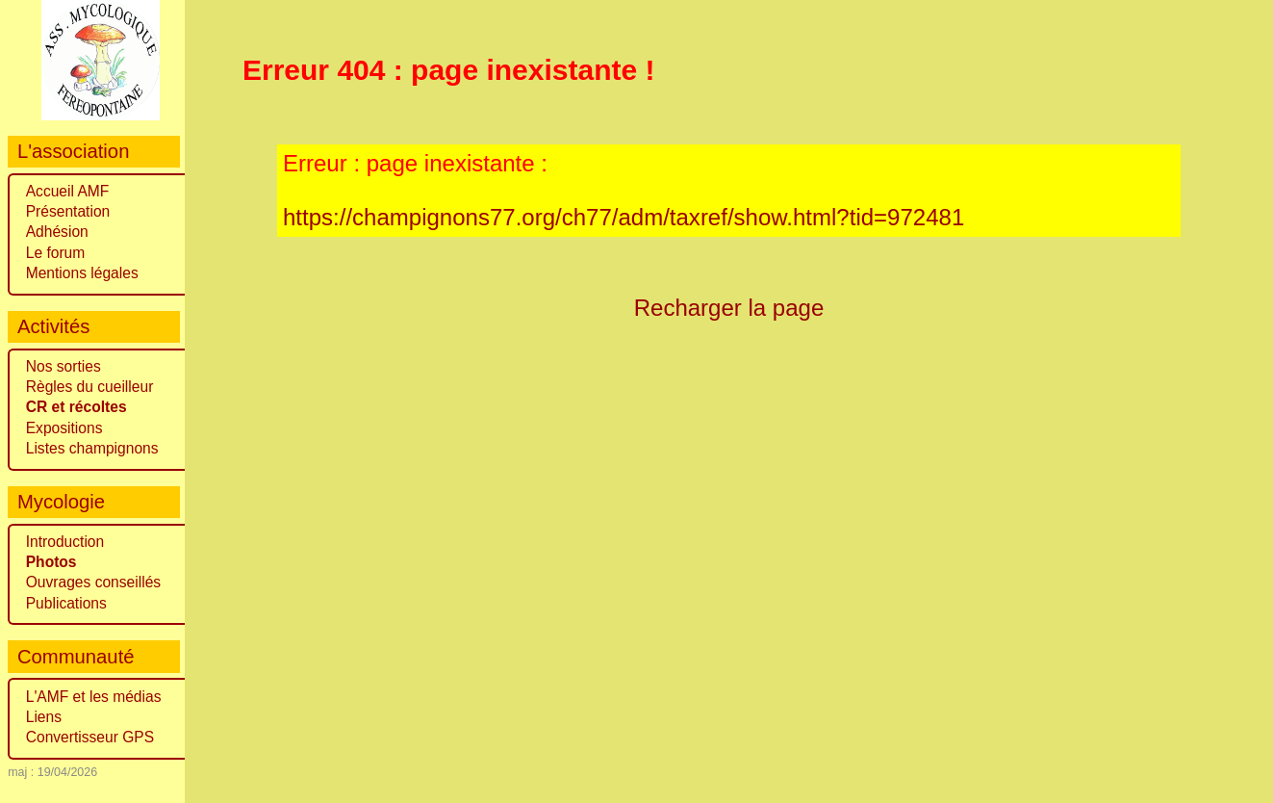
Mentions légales (82, 273)
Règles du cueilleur (90, 386)
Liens (44, 717)
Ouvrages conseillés (93, 582)
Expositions (64, 428)
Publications (66, 603)
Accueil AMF (68, 191)
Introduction (65, 541)
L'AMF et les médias (94, 696)
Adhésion (57, 231)
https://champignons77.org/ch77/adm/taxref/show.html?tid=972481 (623, 217)
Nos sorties (63, 366)
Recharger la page (729, 308)
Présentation (68, 211)
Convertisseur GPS (90, 737)
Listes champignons (92, 448)
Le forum (56, 253)
